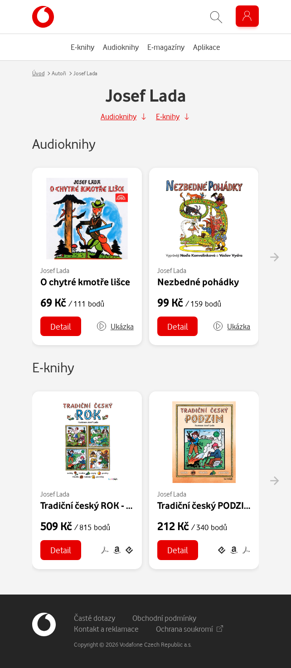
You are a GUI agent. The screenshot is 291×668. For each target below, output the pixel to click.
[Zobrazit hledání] (216, 17)
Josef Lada (54, 270)
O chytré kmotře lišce (85, 282)
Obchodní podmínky (164, 618)
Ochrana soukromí (189, 629)
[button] (115, 326)
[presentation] (274, 257)
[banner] (43, 17)
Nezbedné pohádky (198, 282)
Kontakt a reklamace (106, 629)
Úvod (38, 73)
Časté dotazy (94, 618)
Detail (60, 326)
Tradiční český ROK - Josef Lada (105, 505)
